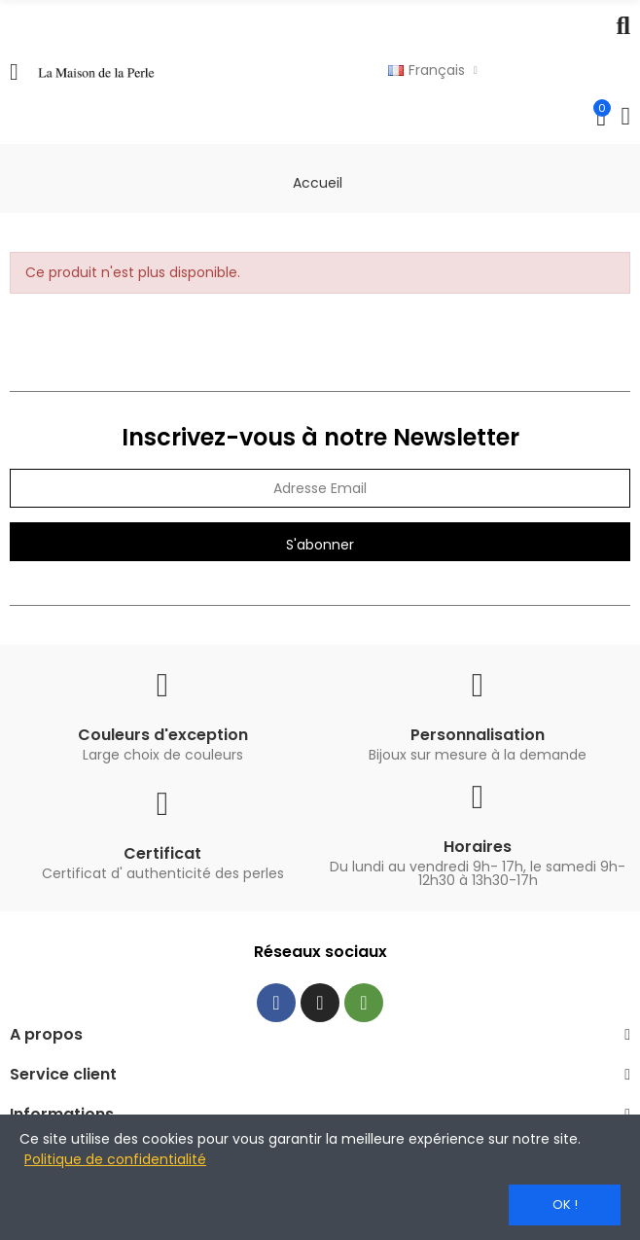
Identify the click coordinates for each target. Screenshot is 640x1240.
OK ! (565, 1204)
